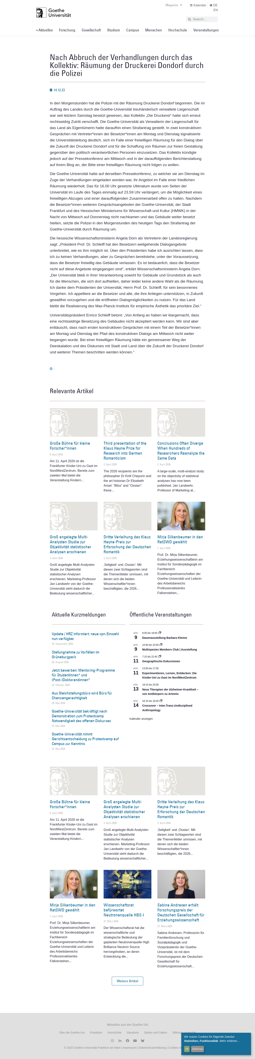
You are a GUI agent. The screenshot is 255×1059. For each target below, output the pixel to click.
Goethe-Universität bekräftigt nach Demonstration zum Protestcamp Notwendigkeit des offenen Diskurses (81, 716)
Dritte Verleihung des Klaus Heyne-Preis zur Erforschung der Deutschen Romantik (127, 544)
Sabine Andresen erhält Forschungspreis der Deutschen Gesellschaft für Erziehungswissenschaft (180, 912)
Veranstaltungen (206, 30)
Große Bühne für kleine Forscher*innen (70, 446)
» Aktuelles (44, 30)
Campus (132, 30)
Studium (113, 30)
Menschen (153, 30)
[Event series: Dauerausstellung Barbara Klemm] (159, 633)
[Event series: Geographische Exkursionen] (159, 656)
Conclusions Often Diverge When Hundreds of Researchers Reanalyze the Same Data (181, 451)
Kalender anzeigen (141, 718)
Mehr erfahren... (229, 1040)
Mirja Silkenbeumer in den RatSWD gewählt (180, 539)
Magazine (174, 5)
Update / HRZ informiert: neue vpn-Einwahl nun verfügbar (85, 636)
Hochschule (177, 30)
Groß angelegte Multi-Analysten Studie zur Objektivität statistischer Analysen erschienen (70, 544)
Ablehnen (197, 1049)
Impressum (129, 1047)
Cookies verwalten (179, 1047)
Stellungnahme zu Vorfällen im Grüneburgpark (75, 654)
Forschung (67, 30)
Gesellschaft (91, 30)
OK (187, 1049)
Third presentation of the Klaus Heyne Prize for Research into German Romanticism (125, 451)
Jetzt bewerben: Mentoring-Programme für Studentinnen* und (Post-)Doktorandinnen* (83, 675)
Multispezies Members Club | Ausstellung (169, 649)
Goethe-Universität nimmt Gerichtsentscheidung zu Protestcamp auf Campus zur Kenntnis (85, 738)
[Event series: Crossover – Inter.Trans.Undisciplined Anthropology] (161, 701)
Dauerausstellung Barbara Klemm (164, 637)
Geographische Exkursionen (161, 661)
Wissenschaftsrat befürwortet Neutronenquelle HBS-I (124, 910)
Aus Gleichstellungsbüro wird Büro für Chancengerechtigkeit (82, 695)
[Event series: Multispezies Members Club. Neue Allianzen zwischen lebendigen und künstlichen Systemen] (161, 645)
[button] (127, 981)
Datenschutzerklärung (152, 1047)
